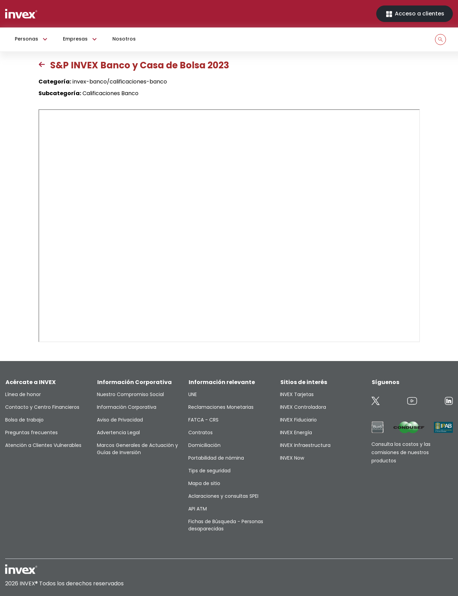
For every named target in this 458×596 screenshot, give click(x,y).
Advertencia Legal (118, 432)
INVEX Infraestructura (305, 445)
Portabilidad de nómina (216, 457)
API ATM (197, 508)
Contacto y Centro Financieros (42, 407)
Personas (32, 39)
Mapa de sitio (204, 483)
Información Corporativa (126, 407)
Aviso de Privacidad (120, 419)
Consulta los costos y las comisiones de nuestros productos (401, 452)
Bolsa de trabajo (24, 419)
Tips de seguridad (209, 470)
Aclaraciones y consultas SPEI (223, 496)
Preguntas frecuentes (31, 432)
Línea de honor (23, 394)
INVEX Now (292, 457)
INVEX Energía (296, 432)
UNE (192, 394)
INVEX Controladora (303, 407)
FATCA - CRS (203, 419)
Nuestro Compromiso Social (130, 394)
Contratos (200, 432)
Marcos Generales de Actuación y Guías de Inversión (137, 449)
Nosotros (124, 38)
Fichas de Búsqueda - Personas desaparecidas (225, 525)
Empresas (81, 39)
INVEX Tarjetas (297, 394)
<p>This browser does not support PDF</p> (229, 225)
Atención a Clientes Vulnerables (43, 445)
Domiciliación (204, 445)
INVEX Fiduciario (298, 419)
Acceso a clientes (414, 14)
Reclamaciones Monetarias (221, 407)
